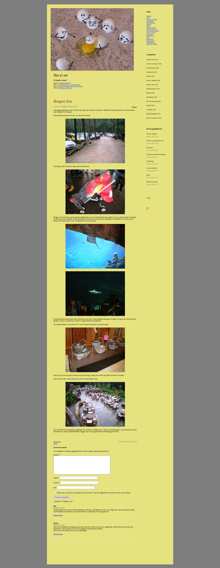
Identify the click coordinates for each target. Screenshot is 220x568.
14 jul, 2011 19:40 (71, 106)
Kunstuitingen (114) (153, 89)
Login (148, 198)
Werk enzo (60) (151, 72)
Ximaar (148, 24)
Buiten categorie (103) (153, 118)
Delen (55, 443)
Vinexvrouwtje (151, 27)
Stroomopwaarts (151, 19)
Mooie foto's (150, 41)
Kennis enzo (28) (152, 84)
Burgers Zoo (63, 101)
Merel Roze (150, 36)
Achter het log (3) (152, 59)
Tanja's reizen (150, 32)
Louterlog (149, 34)
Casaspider (150, 21)
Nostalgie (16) (151, 109)
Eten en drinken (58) (153, 80)
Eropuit (134, 107)
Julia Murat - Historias (64, 88)
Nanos (148, 26)
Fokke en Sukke (151, 44)
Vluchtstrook (150, 23)
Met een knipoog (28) (153, 101)
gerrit (64, 106)
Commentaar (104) (152, 68)
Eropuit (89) (150, 76)
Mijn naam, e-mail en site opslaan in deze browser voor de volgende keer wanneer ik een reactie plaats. (94, 496)
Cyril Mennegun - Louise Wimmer (68, 84)
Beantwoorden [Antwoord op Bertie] (58, 538)
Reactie (57, 455)
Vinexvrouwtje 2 (151, 29)
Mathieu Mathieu (65, 83)
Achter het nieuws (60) (153, 64)
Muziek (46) (150, 93)
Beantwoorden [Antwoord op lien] (58, 519)
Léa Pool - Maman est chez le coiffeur (69, 86)
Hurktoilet (149, 39)
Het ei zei (61, 75)
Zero (148, 37)
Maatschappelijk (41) (153, 114)
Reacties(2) (57, 442)
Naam (56, 481)
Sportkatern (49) (151, 97)
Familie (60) (150, 105)
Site (55, 491)
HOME (148, 16)
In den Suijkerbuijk (152, 31)
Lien (147, 18)
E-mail (57, 486)
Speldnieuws (150, 42)
